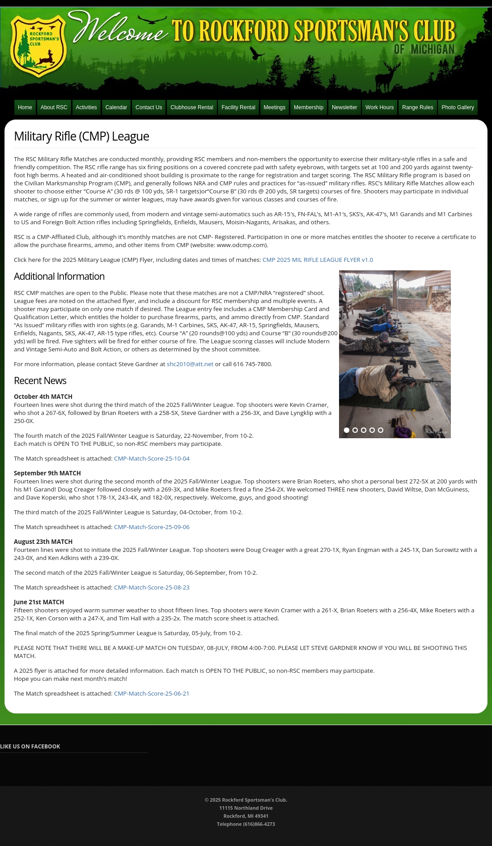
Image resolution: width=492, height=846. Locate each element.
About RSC (54, 107)
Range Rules (417, 107)
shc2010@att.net (190, 364)
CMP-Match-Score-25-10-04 (152, 458)
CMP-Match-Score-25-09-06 (152, 527)
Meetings (275, 107)
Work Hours (379, 107)
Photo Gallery (457, 107)
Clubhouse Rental (191, 107)
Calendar (116, 107)
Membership (308, 107)
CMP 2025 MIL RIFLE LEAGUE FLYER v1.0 (318, 260)
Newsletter (344, 107)
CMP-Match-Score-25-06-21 (152, 693)
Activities (86, 107)
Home (25, 107)
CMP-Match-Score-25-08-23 (152, 587)
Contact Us (149, 107)
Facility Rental (238, 107)
